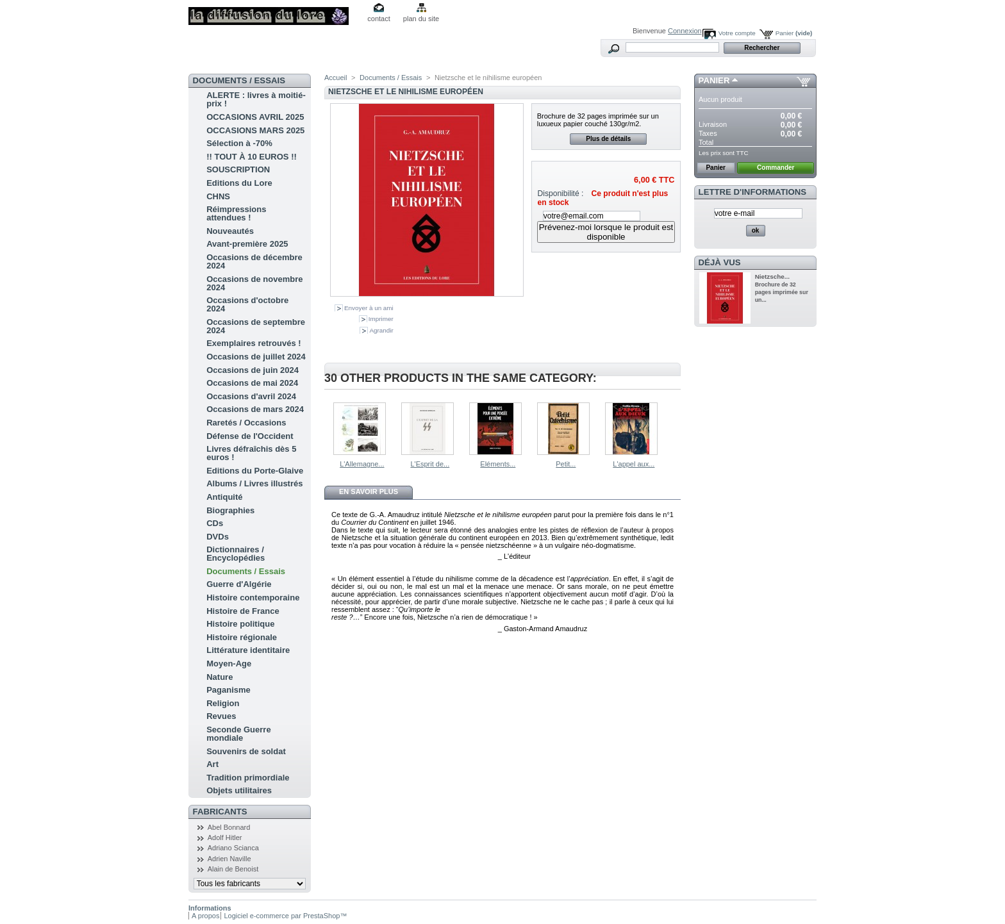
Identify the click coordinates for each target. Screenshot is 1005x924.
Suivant (675, 427)
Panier (794, 33)
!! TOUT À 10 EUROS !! (251, 156)
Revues (221, 716)
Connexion (685, 31)
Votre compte (737, 33)
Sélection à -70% (239, 143)
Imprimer (381, 318)
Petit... (566, 464)
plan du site (421, 18)
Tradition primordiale (247, 777)
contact (378, 18)
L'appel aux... (633, 464)
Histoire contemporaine (252, 597)
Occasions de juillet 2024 (256, 356)
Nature (219, 677)
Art (212, 764)
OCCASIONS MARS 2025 (255, 130)
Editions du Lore (239, 183)
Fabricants (220, 811)
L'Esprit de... (429, 464)
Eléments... (497, 464)
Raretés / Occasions (246, 422)
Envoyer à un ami (369, 307)
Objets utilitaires (239, 790)
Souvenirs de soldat (246, 751)
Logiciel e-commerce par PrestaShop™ (285, 916)
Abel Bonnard (229, 827)
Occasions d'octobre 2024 (247, 304)
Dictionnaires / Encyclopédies (235, 554)
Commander (775, 167)
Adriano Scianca (233, 848)
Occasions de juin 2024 (252, 370)
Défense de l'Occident (249, 436)
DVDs (217, 536)
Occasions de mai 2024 (252, 383)
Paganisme (228, 690)
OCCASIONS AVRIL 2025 (255, 117)
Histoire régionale (241, 637)
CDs (214, 523)
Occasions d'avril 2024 (251, 396)
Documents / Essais (245, 571)
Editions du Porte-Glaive (254, 470)
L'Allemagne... (362, 464)
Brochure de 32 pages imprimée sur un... (781, 292)
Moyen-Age (228, 663)
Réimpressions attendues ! (236, 213)
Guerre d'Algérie (238, 584)
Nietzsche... (772, 276)
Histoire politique (240, 624)
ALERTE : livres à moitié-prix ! (256, 99)
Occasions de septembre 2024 (255, 326)
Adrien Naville (229, 858)
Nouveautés (230, 231)
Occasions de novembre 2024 (254, 283)
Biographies (230, 510)
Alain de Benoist (233, 869)
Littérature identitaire (248, 650)
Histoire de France (242, 611)
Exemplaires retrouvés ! (253, 343)
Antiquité (224, 497)
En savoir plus (368, 491)
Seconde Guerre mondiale (238, 734)
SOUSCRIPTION (238, 169)
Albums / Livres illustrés (254, 483)
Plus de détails (608, 138)
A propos (205, 916)
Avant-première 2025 (247, 244)
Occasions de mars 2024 (255, 409)
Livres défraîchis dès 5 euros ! (251, 453)
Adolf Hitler (225, 837)
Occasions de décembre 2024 (254, 261)
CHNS (218, 196)
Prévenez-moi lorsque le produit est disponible (606, 232)
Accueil (335, 77)
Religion (222, 703)
